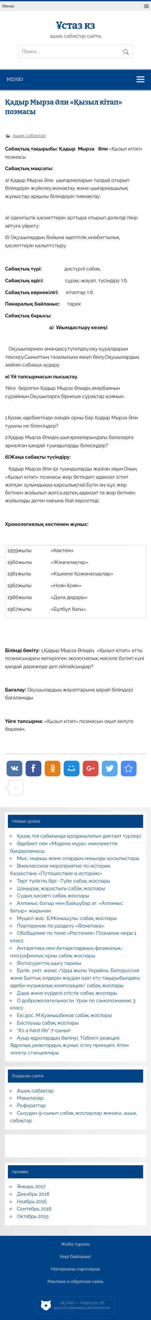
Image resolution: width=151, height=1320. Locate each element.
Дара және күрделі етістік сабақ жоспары (67, 993)
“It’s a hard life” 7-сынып (44, 1030)
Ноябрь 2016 (32, 1202)
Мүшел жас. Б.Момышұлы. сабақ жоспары (67, 918)
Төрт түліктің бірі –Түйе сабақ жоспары (63, 881)
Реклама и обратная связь (76, 1281)
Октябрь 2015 (33, 1216)
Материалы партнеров (75, 1269)
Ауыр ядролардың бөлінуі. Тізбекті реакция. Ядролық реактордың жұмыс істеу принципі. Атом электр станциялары (69, 1045)
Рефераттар (31, 1106)
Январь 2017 (31, 1187)
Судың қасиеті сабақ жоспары (53, 896)
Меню (8, 6)
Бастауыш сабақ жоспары (48, 1023)
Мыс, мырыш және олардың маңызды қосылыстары (78, 858)
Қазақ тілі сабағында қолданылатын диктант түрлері (79, 836)
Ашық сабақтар (29, 135)
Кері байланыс (75, 1256)
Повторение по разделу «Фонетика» (60, 926)
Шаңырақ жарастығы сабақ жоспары (61, 888)
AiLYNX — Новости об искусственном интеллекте (82, 1305)
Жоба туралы (75, 1244)
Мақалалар (30, 1098)
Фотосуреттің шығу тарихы (49, 963)
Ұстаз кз (75, 25)
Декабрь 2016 (33, 1194)
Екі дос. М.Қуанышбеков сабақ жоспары (64, 1015)
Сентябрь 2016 (34, 1209)
